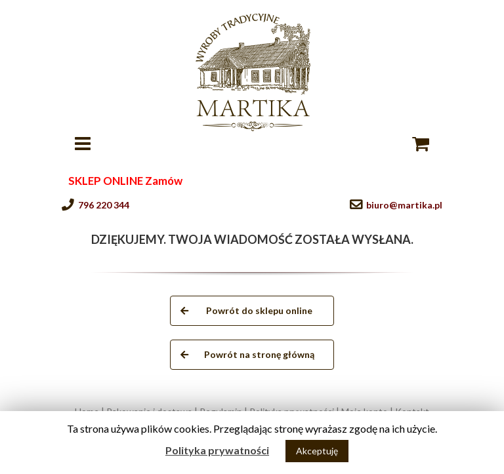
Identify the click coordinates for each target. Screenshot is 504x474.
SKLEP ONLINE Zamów (125, 181)
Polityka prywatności (217, 450)
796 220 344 (103, 204)
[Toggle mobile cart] (420, 143)
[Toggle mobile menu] (84, 143)
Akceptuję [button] (317, 450)
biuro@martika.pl (404, 204)
